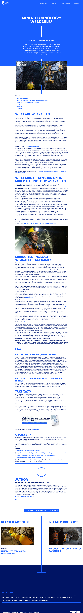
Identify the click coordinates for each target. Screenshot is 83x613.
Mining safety (35, 429)
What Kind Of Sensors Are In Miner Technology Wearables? (32, 100)
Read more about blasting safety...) (58, 306)
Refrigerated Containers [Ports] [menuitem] (70, 595)
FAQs (18, 104)
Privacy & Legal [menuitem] (23, 612)
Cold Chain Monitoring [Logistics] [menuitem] (25, 598)
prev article (30, 510)
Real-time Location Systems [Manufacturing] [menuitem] (37, 595)
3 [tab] (4, 557)
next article (52, 510)
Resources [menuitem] (15, 612)
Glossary (19, 108)
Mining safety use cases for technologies (34, 321)
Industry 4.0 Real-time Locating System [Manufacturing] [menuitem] (29, 597)
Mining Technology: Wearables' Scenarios (28, 102)
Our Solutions (43, 3)
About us (54, 3)
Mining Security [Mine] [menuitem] (24, 600)
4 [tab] (5, 557)
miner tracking (29, 297)
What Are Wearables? (22, 98)
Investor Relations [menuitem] (34, 612)
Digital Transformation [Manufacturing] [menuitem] (57, 598)
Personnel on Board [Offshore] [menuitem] (64, 597)
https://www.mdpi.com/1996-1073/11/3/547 (28, 450)
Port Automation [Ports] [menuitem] (8, 597)
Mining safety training (33, 146)
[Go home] (6, 3)
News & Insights (65, 3)
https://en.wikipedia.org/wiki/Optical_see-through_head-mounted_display (36, 455)
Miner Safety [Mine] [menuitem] (50, 597)
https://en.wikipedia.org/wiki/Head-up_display (29, 457)
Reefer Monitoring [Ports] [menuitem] (8, 598)
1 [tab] (1, 557)
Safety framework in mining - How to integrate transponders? (40, 223)
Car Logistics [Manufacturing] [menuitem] (9, 600)
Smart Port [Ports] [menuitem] (40, 598)
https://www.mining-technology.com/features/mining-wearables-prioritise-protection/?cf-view (42, 453)
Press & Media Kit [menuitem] (6, 612)
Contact (76, 3)
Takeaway (19, 106)
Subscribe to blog (41, 510)
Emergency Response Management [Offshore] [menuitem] (13, 595)
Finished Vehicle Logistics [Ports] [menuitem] (40, 600)
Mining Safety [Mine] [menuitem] (55, 595)
